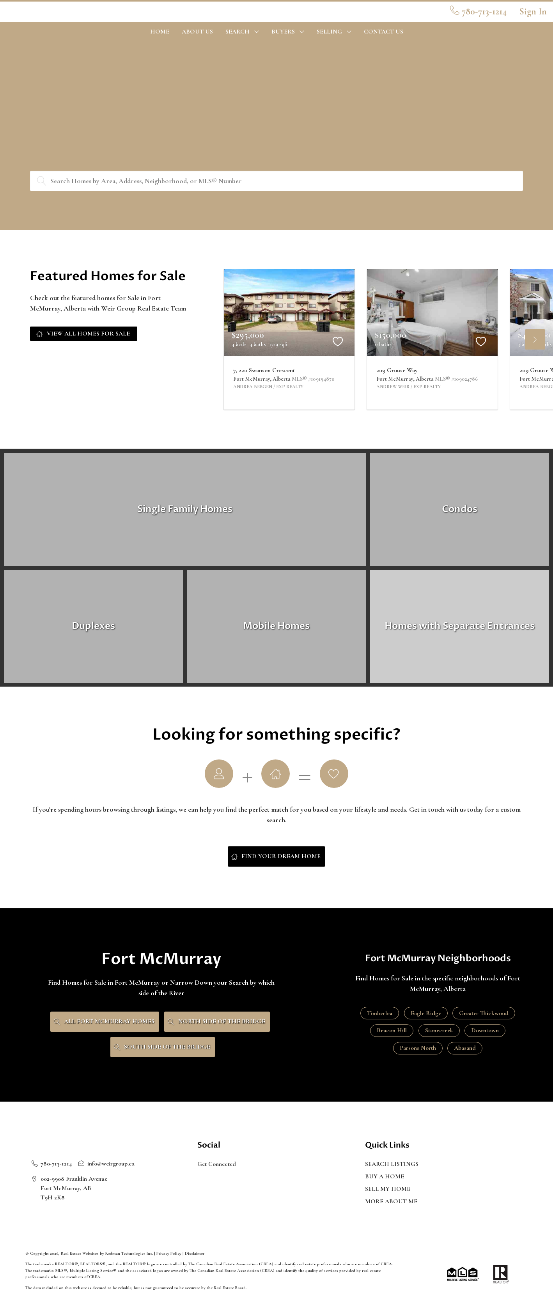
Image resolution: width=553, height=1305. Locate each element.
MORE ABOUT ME (391, 1201)
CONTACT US (383, 31)
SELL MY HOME (387, 1189)
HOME (159, 31)
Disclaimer (194, 1253)
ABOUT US (197, 31)
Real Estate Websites (80, 1253)
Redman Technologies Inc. (129, 1253)
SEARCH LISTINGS (391, 1164)
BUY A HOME (384, 1176)
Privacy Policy (168, 1253)
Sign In (533, 11)
